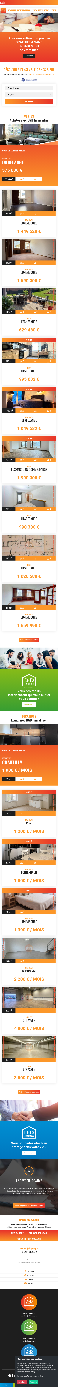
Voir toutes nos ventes (29, 640)
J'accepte (33, 1382)
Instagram (29, 1275)
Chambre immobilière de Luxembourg (41, 74)
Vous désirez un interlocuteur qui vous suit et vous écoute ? (29, 695)
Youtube (29, 1283)
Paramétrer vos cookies (35, 1376)
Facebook (29, 1271)
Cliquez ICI (29, 56)
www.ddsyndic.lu (29, 1338)
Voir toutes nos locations (29, 1092)
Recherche (29, 101)
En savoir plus (29, 704)
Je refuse (22, 1382)
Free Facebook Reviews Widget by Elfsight (29, 1262)
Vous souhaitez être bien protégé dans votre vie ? (29, 1145)
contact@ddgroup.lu (29, 1248)
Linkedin (29, 1279)
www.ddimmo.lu (29, 1313)
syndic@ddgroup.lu (29, 1341)
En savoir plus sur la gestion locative (29, 1205)
